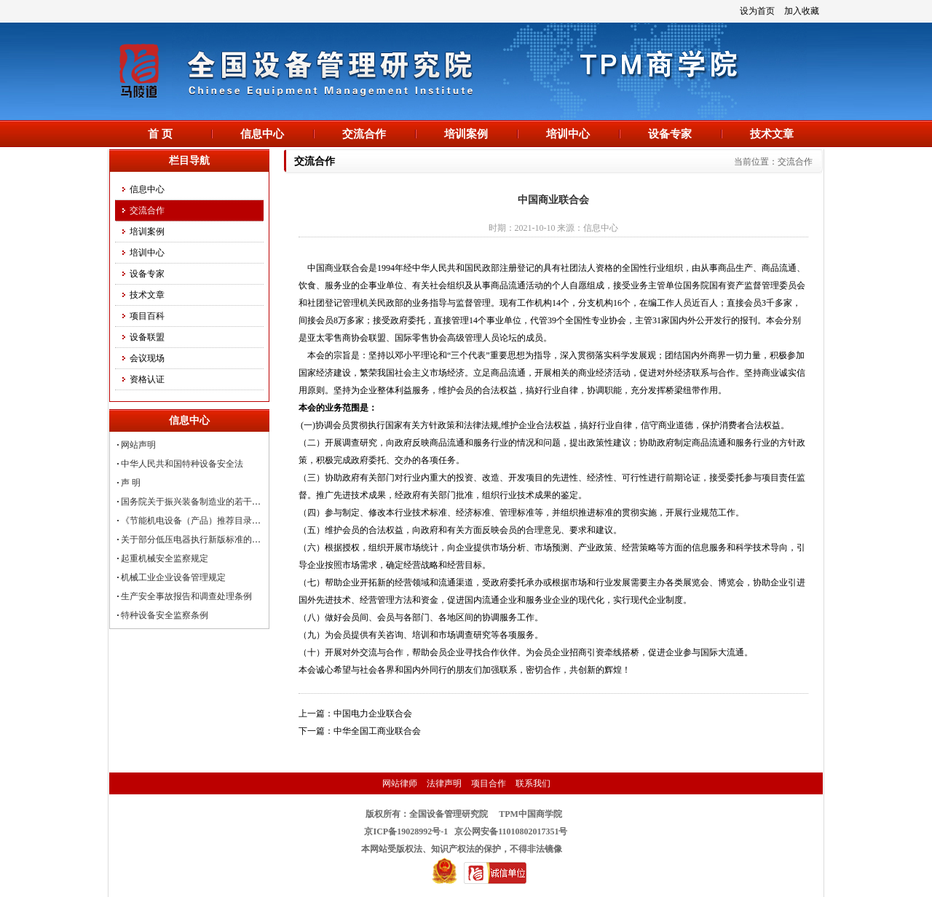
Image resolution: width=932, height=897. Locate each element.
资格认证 (147, 379)
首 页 (160, 134)
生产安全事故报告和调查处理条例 (186, 596)
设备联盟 (147, 337)
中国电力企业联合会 (372, 713)
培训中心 (568, 134)
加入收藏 (801, 11)
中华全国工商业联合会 (377, 731)
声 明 (131, 483)
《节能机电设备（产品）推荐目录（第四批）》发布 (221, 520)
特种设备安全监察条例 (164, 615)
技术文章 (772, 134)
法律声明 (444, 783)
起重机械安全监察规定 (164, 558)
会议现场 (147, 358)
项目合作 (488, 783)
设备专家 (670, 134)
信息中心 (262, 134)
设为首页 (757, 11)
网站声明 (138, 445)
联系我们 (533, 783)
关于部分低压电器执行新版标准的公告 (195, 539)
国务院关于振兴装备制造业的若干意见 (195, 502)
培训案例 (466, 134)
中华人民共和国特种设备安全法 (182, 464)
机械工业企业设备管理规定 (173, 577)
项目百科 (147, 316)
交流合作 (364, 134)
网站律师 (399, 783)
